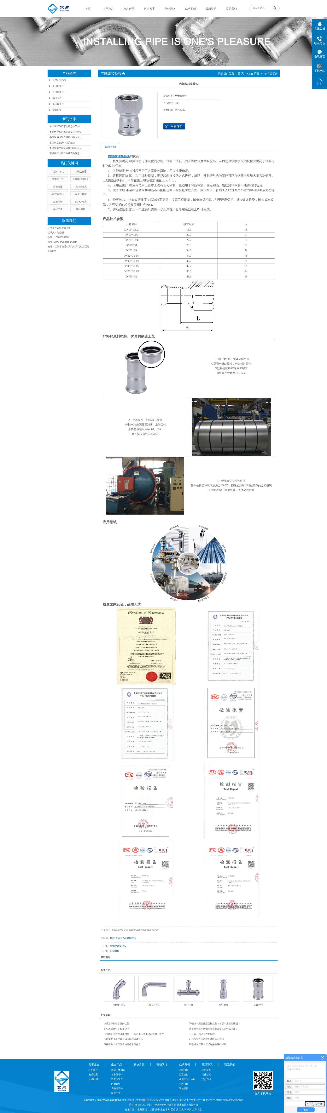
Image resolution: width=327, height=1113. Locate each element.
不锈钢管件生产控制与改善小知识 (206, 1039)
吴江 (178, 1109)
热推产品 (129, 1109)
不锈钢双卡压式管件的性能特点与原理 (123, 1039)
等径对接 (80, 209)
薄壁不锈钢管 (59, 80)
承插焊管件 (58, 104)
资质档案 (93, 1074)
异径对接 (57, 186)
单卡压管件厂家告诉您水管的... (66, 126)
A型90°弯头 (58, 171)
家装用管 (57, 110)
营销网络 (170, 8)
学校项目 (183, 1088)
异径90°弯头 (57, 194)
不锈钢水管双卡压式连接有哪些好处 (207, 1044)
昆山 (173, 1109)
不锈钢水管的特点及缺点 (62, 142)
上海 (194, 1109)
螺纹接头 (131, 938)
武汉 (189, 1109)
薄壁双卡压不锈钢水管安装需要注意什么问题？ (213, 1028)
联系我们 (231, 8)
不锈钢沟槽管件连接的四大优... (66, 137)
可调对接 (114, 951)
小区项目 (183, 1083)
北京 (199, 1109)
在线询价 (174, 126)
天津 (183, 1109)
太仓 (162, 1109)
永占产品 (129, 8)
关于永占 (108, 8)
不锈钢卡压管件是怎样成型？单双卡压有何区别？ (214, 1023)
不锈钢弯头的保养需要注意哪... (66, 131)
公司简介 (93, 1070)
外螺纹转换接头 (81, 179)
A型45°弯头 (81, 186)
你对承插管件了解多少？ (116, 1028)
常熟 (168, 1109)
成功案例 (190, 8)
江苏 (152, 1109)
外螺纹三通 (58, 179)
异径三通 (57, 209)
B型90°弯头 (81, 201)
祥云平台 (171, 1104)
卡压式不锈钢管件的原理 (202, 1034)
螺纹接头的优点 (118, 938)
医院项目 (183, 1070)
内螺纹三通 (80, 171)
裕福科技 (193, 1104)
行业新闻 (206, 1074)
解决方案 (149, 8)
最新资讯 (211, 8)
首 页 (241, 73)
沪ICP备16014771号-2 (140, 1104)
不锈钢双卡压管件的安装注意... (66, 153)
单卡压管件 (58, 86)
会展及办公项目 (187, 1079)
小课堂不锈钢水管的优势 (116, 1023)
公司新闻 (206, 1070)
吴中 (157, 1109)
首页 (88, 8)
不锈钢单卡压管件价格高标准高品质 (122, 1044)
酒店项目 (183, 1074)
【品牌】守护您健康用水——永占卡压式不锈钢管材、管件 (134, 1034)
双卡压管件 (58, 92)
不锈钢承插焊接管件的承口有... (66, 148)
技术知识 (206, 1079)
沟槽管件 (57, 98)
